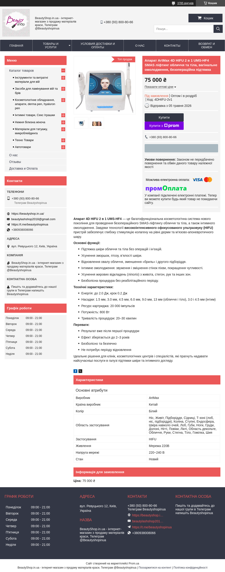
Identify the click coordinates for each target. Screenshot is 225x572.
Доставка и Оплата (23, 168)
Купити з (164, 126)
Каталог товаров (21, 70)
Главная (16, 45)
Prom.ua (134, 563)
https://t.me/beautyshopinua (29, 224)
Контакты (172, 45)
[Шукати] (218, 29)
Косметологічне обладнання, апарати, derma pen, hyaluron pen (35, 104)
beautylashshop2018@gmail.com (33, 219)
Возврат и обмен (207, 45)
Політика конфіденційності (191, 567)
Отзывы (15, 162)
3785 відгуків (185, 3)
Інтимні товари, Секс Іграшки (35, 115)
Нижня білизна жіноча (30, 122)
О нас (140, 45)
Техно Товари (24, 140)
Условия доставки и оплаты (98, 45)
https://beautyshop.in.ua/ (27, 213)
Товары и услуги (51, 45)
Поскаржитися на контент (155, 567)
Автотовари (23, 147)
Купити (164, 117)
